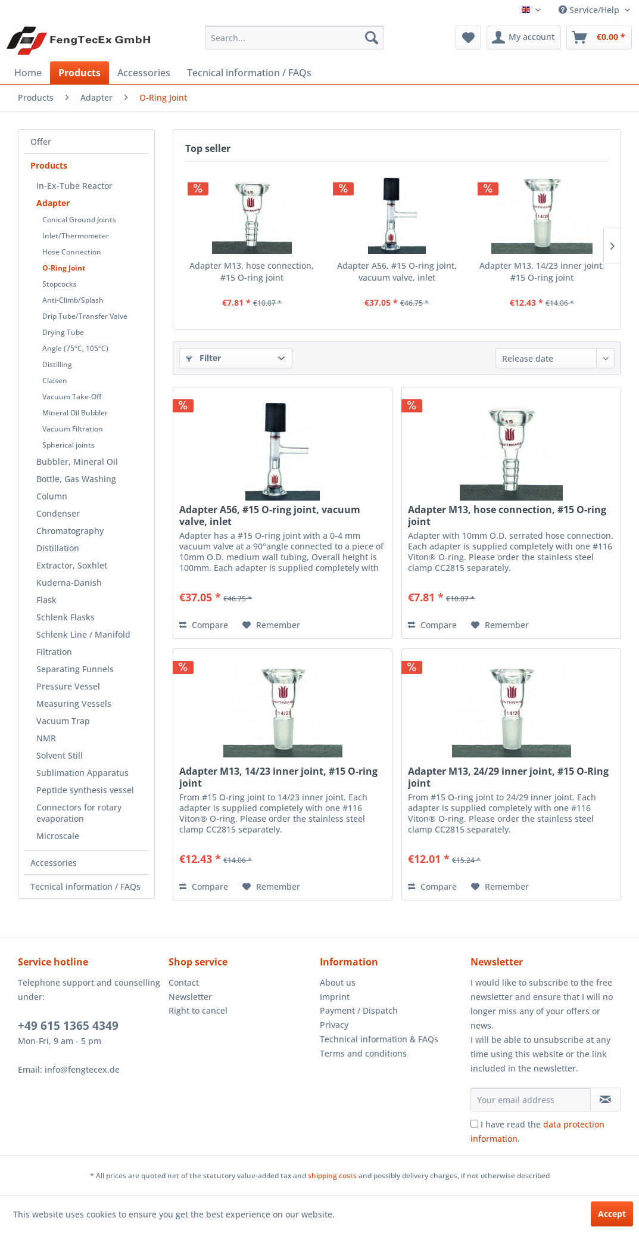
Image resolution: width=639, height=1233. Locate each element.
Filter (203, 358)
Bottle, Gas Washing (76, 478)
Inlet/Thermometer (75, 236)
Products (48, 165)
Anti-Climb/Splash (73, 300)
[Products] (79, 72)
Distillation (57, 548)
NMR (46, 738)
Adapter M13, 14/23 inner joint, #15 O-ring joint (541, 271)
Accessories (53, 862)
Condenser (58, 513)
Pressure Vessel (68, 686)
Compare (203, 625)
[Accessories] (144, 72)
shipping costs (332, 1175)
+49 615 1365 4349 (68, 1025)
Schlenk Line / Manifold (83, 634)
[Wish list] (468, 37)
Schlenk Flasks (65, 617)
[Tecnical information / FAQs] (249, 72)
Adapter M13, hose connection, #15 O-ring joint (251, 271)
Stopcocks (59, 284)
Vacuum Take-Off (71, 397)
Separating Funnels (75, 669)
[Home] (28, 72)
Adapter (53, 203)
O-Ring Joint (63, 268)
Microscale (57, 835)
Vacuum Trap (63, 720)
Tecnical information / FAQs (85, 886)
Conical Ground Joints (79, 220)
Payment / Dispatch (359, 1010)
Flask (46, 599)
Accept (612, 1213)
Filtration (54, 651)
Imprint (335, 996)
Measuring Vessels (73, 703)
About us (338, 982)
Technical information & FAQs (379, 1039)
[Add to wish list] (271, 625)
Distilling (57, 364)
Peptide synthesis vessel (85, 790)
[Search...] (294, 37)
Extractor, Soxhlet (71, 565)
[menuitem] (294, 37)
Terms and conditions (363, 1053)
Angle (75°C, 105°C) (75, 348)
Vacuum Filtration (72, 429)
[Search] (371, 37)
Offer (40, 141)
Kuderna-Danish (69, 582)
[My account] (524, 37)
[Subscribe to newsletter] (605, 1099)
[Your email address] (530, 1099)
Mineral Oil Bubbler (75, 413)
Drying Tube (63, 332)
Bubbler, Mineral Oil (77, 461)
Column (51, 496)
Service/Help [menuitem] (590, 9)
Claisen (54, 380)
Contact (184, 982)
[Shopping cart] (599, 37)
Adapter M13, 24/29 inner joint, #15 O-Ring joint (508, 777)
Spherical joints (68, 445)
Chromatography (70, 530)
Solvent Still (59, 755)
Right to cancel (198, 1010)
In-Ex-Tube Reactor (74, 185)
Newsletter (190, 996)
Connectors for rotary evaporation (78, 813)
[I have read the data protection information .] (474, 1124)
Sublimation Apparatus (82, 772)
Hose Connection (71, 252)
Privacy (334, 1024)
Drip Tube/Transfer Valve (84, 316)
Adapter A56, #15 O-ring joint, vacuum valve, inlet (397, 271)
